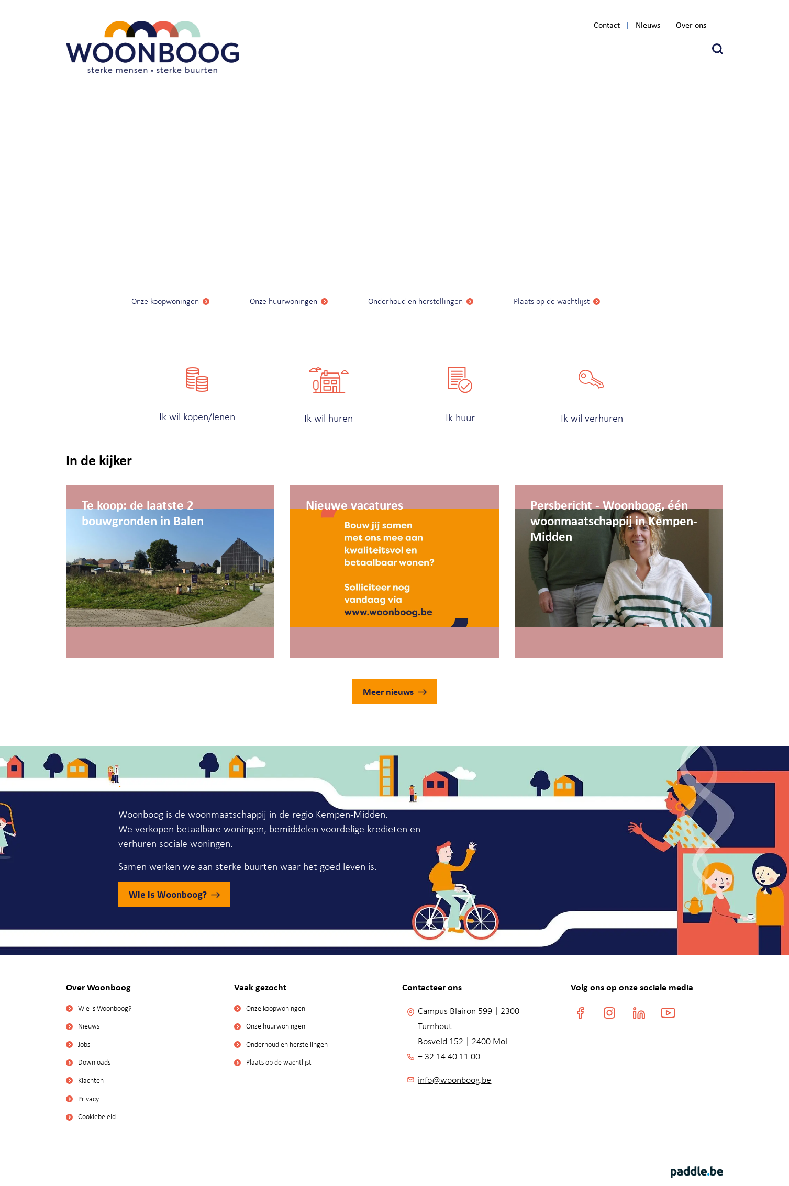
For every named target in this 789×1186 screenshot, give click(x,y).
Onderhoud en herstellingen (415, 301)
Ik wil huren (328, 418)
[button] (717, 48)
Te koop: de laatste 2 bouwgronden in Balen (143, 504)
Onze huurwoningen (283, 301)
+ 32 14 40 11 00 (449, 1056)
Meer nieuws (388, 691)
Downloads (94, 1062)
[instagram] (609, 1012)
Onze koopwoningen (165, 301)
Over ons (691, 25)
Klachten (91, 1080)
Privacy (88, 1098)
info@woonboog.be (454, 1080)
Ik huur (460, 417)
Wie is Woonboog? (168, 894)
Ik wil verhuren (592, 418)
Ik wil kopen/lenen (197, 416)
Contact (607, 25)
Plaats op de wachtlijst (552, 301)
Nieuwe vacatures (354, 504)
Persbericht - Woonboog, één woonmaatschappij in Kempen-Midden (613, 504)
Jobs (84, 1044)
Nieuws (648, 25)
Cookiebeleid (97, 1116)
